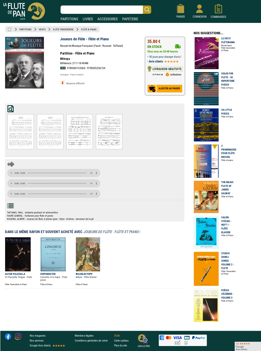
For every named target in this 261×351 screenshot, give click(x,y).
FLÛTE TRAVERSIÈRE (63, 29)
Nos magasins (38, 335)
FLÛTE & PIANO (89, 29)
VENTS (42, 29)
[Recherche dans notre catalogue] (106, 9)
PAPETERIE (130, 19)
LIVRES (88, 19)
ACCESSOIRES (107, 19)
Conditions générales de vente (93, 340)
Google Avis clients (47, 345)
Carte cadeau (121, 340)
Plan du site (120, 345)
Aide (117, 335)
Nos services (37, 340)
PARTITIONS (69, 19)
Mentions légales (84, 335)
